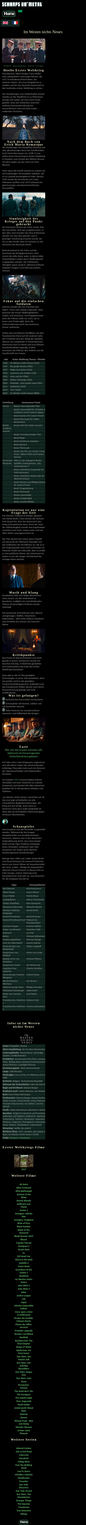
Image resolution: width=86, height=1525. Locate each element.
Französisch (24, 1134)
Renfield (24, 1329)
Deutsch (14, 1134)
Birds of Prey (23, 1214)
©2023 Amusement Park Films (24, 66)
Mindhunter (24, 1467)
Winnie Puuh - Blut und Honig (23, 1414)
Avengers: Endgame (23, 1211)
